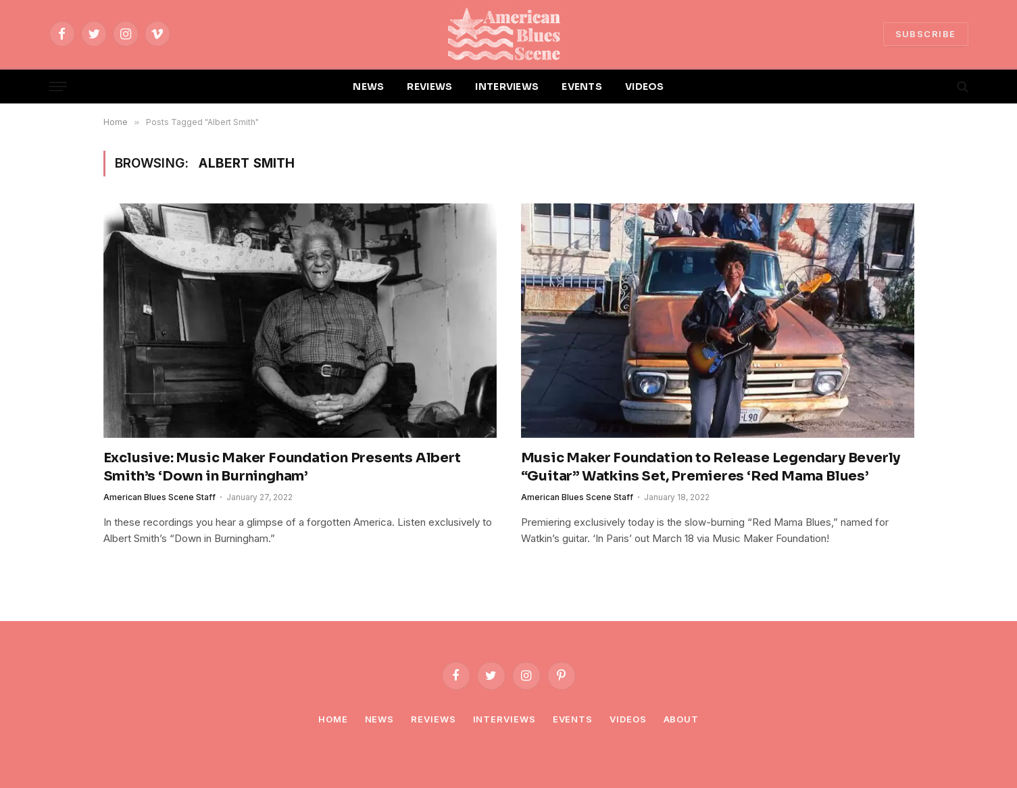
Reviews (433, 719)
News (380, 719)
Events (573, 719)
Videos (628, 719)
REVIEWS (429, 86)
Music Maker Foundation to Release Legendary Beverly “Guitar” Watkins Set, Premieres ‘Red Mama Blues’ (711, 467)
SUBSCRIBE (925, 33)
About (681, 719)
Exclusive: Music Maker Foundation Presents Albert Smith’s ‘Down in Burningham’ (282, 467)
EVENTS (582, 86)
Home (333, 719)
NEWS (368, 86)
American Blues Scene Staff (159, 497)
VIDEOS (644, 86)
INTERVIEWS (507, 86)
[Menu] (58, 87)
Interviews (504, 719)
